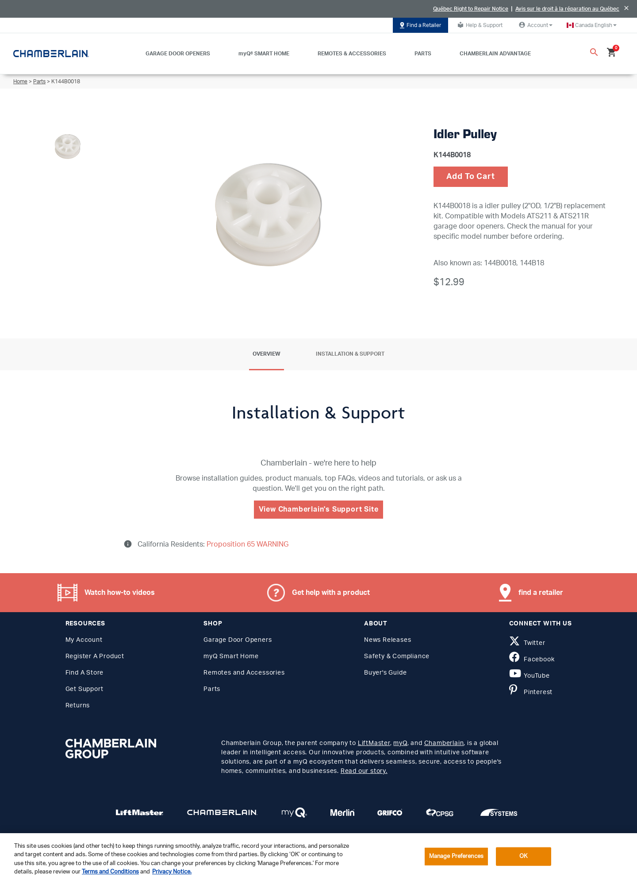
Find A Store (84, 673)
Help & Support (479, 24)
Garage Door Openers (237, 640)
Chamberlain (444, 743)
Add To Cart (470, 177)
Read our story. (364, 771)
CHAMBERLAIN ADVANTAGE (495, 53)
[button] (592, 25)
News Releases (387, 640)
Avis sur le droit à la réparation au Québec (567, 9)
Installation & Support (350, 354)
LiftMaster (374, 743)
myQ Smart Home (230, 656)
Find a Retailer (420, 25)
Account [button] (535, 24)
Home (20, 81)
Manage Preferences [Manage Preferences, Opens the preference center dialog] (456, 856)
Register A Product (94, 656)
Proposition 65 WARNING (246, 544)
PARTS (422, 53)
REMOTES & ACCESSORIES (352, 53)
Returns (77, 705)
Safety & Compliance (397, 656)
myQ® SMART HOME (263, 53)
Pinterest (531, 692)
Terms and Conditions (110, 872)
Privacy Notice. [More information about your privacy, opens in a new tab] (172, 872)
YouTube (529, 676)
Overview (266, 354)
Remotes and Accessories (243, 673)
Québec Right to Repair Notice (470, 9)
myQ (400, 743)
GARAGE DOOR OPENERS (178, 53)
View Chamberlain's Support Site (319, 509)
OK (523, 856)
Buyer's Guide (385, 673)
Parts (39, 81)
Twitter (527, 643)
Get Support (84, 689)
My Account (84, 640)
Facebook (532, 659)
